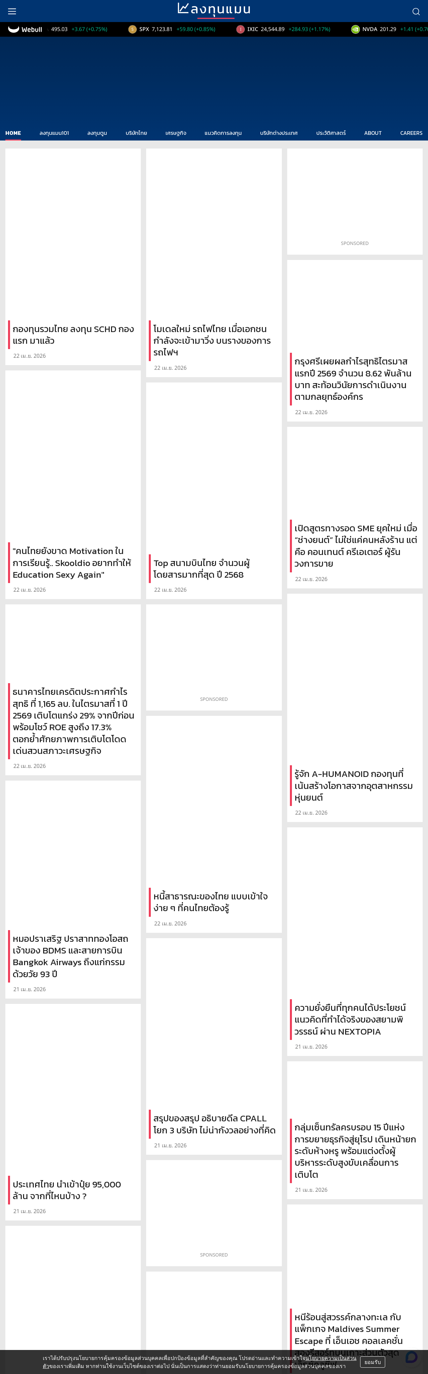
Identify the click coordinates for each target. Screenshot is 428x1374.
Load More (214, 1172)
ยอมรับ (372, 1362)
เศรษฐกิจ (176, 133)
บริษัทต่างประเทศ (279, 133)
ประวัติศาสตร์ (331, 133)
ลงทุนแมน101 (54, 133)
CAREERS (411, 133)
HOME (13, 133)
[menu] (12, 11)
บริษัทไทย (136, 133)
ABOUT (373, 133)
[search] (416, 11)
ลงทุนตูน (97, 133)
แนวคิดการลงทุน (223, 133)
